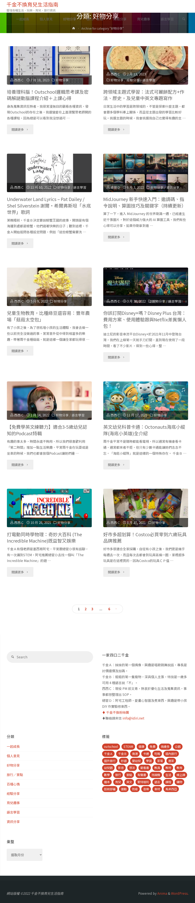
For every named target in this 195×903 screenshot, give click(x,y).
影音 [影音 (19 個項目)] (121, 767)
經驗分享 (133, 80)
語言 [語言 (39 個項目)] (157, 782)
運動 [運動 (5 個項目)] (124, 789)
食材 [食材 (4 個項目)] (157, 789)
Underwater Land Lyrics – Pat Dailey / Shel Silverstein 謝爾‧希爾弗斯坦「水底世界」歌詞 (49, 205)
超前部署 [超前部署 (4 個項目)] (110, 789)
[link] (183, 19)
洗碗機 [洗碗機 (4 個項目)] (155, 775)
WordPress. (179, 893)
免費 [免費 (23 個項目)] (152, 746)
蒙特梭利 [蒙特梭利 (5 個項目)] (143, 782)
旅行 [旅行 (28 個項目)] (118, 775)
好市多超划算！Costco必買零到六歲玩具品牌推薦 (145, 537)
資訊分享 (172, 187)
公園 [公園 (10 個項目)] (178, 746)
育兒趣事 (13, 802)
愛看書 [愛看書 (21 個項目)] (144, 767)
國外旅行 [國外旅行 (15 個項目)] (110, 761)
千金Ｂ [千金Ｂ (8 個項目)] (122, 753)
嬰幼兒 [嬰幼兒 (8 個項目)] (136, 761)
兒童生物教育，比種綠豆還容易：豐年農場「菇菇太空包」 (48, 316)
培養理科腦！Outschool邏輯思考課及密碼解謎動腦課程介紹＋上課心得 (47, 95)
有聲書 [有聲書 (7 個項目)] (141, 775)
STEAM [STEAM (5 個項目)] (128, 746)
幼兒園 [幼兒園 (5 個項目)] (108, 767)
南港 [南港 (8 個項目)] (135, 753)
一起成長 (13, 746)
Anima (162, 893)
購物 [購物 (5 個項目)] (179, 782)
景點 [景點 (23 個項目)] (129, 775)
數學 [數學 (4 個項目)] (107, 775)
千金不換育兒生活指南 (32, 4)
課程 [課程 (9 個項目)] (168, 782)
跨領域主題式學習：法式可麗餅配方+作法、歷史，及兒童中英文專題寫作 (143, 95)
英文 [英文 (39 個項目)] (129, 782)
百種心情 (13, 784)
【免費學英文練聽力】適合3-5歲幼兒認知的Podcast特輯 (47, 430)
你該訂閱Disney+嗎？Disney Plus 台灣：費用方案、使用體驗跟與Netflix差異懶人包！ (144, 319)
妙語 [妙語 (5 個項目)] (124, 761)
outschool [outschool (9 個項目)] (111, 746)
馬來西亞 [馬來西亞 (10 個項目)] (171, 789)
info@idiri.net (133, 718)
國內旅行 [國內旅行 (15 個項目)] (171, 753)
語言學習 (148, 80)
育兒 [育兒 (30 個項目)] (118, 782)
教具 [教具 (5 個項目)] (157, 767)
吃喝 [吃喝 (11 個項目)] (157, 753)
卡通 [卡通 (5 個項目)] (146, 753)
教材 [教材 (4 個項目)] (168, 767)
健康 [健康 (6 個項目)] (141, 746)
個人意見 (13, 755)
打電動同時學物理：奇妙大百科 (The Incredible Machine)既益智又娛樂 (44, 537)
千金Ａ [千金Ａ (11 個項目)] (108, 753)
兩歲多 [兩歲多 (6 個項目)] (165, 746)
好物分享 (62, 80)
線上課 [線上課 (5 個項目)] (181, 775)
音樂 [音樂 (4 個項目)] (146, 789)
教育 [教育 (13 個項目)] (179, 767)
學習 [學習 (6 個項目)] (149, 761)
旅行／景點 (15, 774)
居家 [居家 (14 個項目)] (171, 761)
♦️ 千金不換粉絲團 (115, 712)
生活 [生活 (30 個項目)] (168, 775)
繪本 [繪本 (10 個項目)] (107, 782)
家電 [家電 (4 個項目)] (160, 761)
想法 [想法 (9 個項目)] (132, 767)
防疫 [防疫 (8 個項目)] (135, 789)
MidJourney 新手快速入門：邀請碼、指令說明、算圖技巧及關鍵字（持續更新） (144, 202)
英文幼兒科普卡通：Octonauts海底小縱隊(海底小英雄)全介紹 (144, 430)
